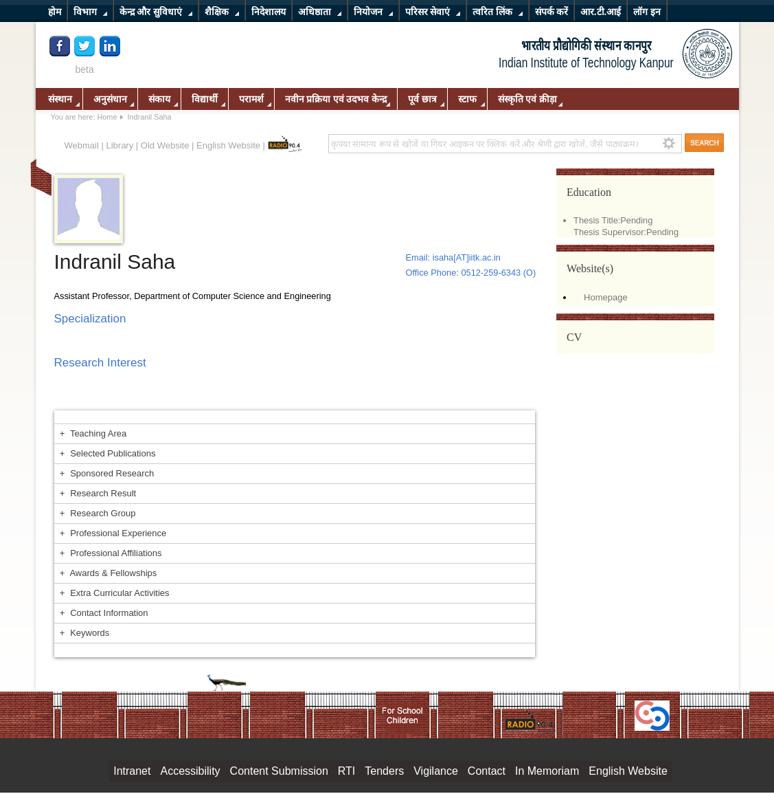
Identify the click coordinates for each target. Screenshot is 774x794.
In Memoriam (547, 771)
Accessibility (190, 771)
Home (107, 117)
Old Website (165, 145)
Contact (486, 771)
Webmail (82, 145)
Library (119, 145)
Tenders (384, 771)
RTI (346, 771)
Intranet (131, 771)
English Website (228, 145)
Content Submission (279, 771)
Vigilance (435, 771)
